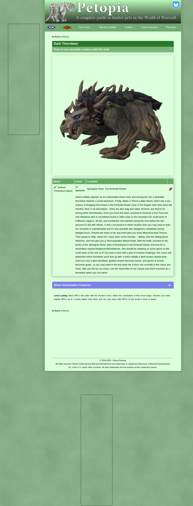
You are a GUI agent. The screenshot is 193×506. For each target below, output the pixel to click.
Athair (99, 224)
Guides (130, 27)
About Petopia (119, 360)
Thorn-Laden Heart (142, 201)
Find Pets (86, 27)
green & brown (155, 260)
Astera (62, 187)
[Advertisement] (23, 79)
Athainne (85, 217)
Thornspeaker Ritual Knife (121, 240)
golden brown (116, 260)
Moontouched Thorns (155, 232)
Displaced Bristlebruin (107, 248)
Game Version (151, 27)
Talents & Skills (109, 27)
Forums (172, 27)
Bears (66, 36)
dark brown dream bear (154, 256)
